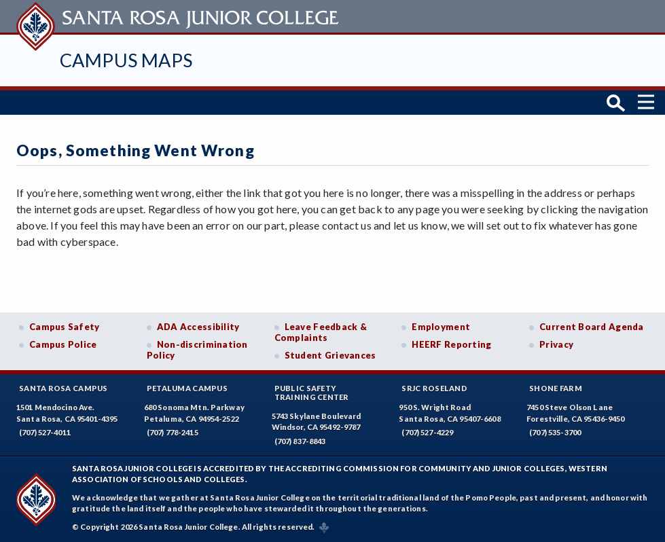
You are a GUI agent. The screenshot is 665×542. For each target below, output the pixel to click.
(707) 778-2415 (172, 432)
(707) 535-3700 (555, 432)
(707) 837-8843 (300, 441)
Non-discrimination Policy (197, 350)
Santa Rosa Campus (63, 388)
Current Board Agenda (591, 326)
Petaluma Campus (187, 388)
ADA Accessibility (198, 326)
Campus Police (63, 344)
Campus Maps (126, 60)
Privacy (556, 344)
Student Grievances (330, 355)
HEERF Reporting (451, 344)
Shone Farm (555, 388)
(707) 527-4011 (45, 432)
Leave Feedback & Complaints (320, 332)
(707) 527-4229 (427, 432)
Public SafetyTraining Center (311, 392)
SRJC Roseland (434, 388)
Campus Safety (64, 326)
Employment (441, 326)
